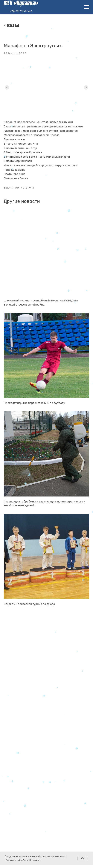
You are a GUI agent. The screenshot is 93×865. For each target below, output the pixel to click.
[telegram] (10, 765)
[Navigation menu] (86, 7)
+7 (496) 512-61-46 (21, 11)
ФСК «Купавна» (21, 3)
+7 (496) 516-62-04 (26, 753)
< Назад (11, 26)
